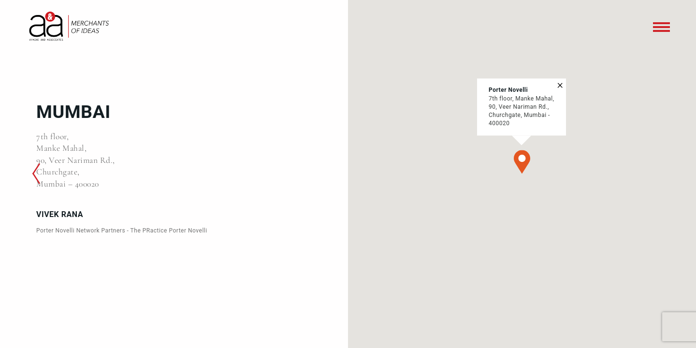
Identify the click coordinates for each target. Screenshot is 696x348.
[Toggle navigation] (661, 27)
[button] (522, 162)
